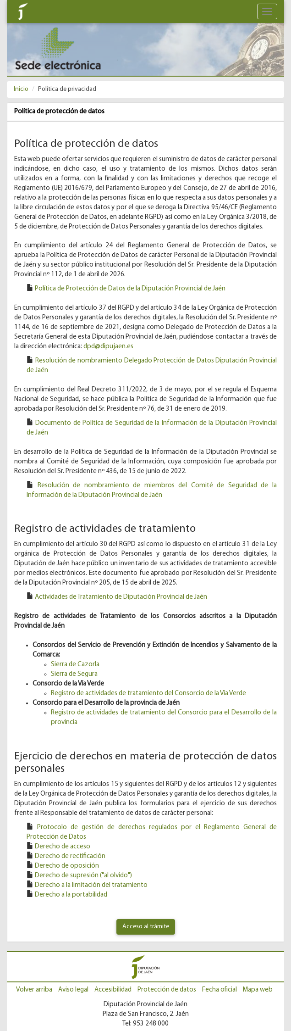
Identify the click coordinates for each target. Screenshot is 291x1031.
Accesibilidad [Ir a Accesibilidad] (113, 989)
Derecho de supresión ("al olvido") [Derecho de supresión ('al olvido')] (83, 875)
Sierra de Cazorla (75, 664)
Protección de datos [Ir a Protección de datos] (166, 989)
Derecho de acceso (62, 846)
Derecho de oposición (67, 866)
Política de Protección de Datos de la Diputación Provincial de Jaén (130, 288)
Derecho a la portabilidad (71, 895)
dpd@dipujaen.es (108, 346)
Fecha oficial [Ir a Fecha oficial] (219, 989)
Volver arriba (34, 989)
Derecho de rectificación (70, 856)
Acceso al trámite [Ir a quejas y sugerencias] (145, 926)
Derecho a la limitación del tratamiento (91, 885)
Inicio (21, 89)
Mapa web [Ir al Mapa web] (258, 989)
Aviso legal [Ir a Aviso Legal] (73, 989)
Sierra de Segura (74, 674)
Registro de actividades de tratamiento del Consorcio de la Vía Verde (148, 693)
